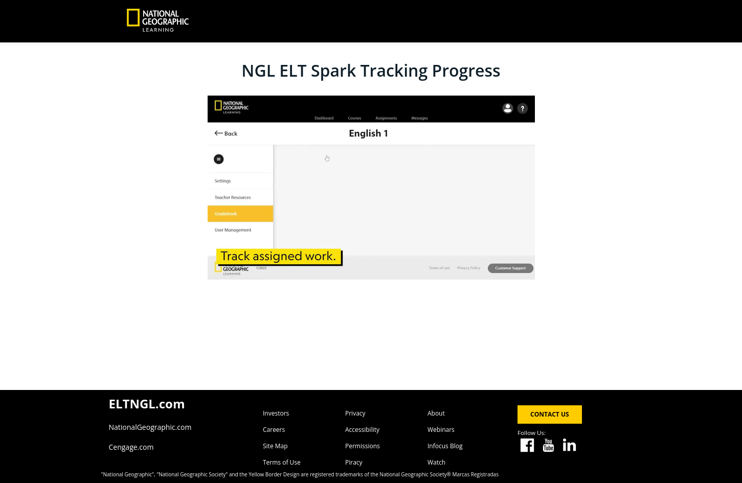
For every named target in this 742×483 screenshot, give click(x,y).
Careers (274, 429)
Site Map (275, 446)
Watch (436, 462)
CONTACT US (549, 414)
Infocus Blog (445, 446)
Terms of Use (282, 462)
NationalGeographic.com (150, 427)
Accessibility (362, 429)
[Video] (371, 188)
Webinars (441, 429)
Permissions (362, 446)
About (436, 413)
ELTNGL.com (147, 403)
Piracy (354, 462)
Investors (276, 413)
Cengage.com (131, 447)
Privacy (355, 413)
